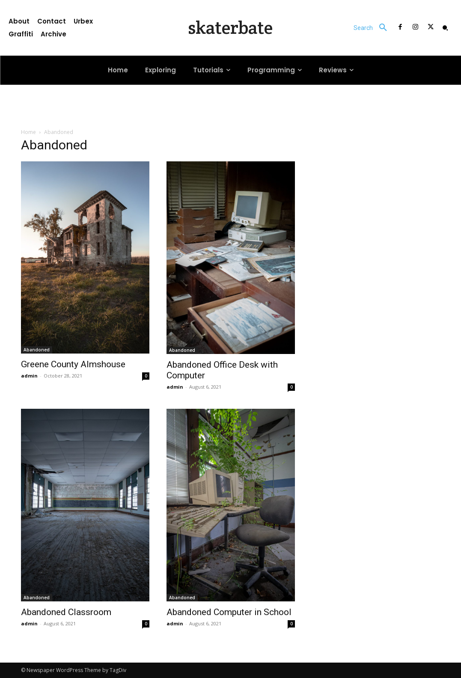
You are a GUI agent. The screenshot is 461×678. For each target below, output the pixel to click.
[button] (373, 28)
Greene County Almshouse (73, 364)
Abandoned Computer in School (229, 612)
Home (28, 132)
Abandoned (37, 350)
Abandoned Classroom (66, 612)
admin (29, 375)
